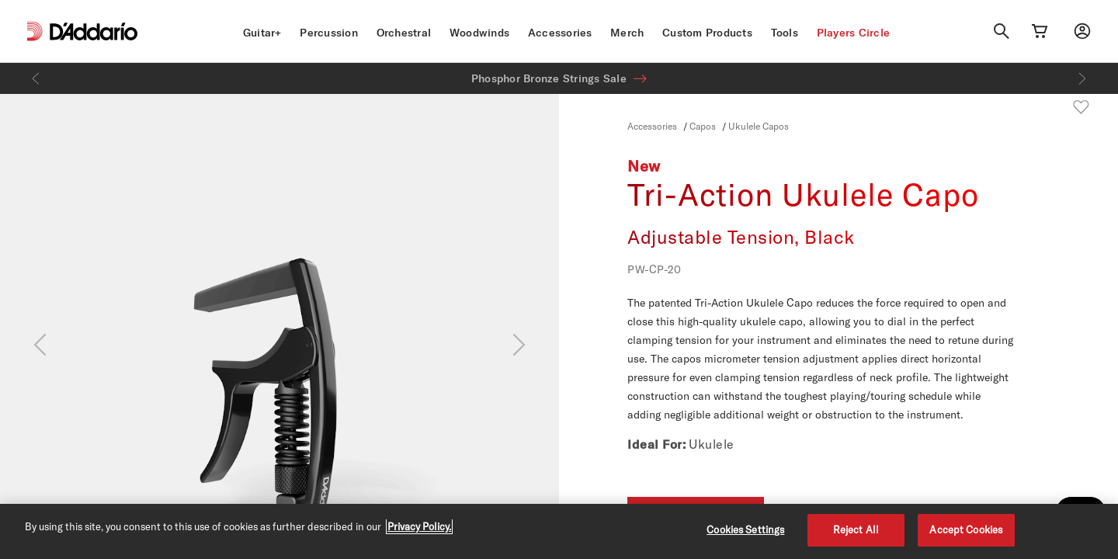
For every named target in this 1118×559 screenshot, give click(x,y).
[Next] (1082, 78)
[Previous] (36, 78)
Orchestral (404, 33)
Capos (702, 125)
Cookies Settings (745, 529)
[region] (559, 531)
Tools (784, 33)
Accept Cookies (965, 529)
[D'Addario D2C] (93, 31)
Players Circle (854, 33)
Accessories (560, 33)
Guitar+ (262, 33)
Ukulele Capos (758, 125)
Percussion (329, 33)
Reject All (856, 529)
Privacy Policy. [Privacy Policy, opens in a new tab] (419, 526)
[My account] (1082, 31)
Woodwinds (479, 33)
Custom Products (707, 33)
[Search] (1001, 31)
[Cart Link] (1039, 31)
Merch (627, 33)
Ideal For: (656, 444)
